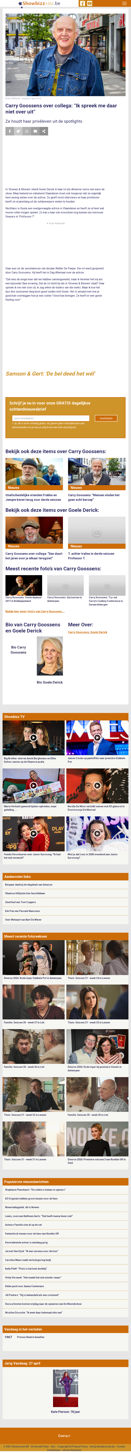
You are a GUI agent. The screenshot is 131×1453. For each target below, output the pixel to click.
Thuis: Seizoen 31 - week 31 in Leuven (25, 1159)
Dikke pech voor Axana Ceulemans (24, 1286)
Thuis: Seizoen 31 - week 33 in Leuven (89, 1022)
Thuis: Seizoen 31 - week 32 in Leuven (25, 1115)
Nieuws (13, 488)
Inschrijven (106, 418)
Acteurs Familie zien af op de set (23, 1224)
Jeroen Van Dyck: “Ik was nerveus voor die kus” (31, 1251)
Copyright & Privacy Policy (72, 1446)
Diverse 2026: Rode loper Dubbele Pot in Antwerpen (33, 978)
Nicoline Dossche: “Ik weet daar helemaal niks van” (33, 1312)
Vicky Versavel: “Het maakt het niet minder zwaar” (33, 1277)
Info (53, 1446)
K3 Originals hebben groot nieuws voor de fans (31, 1198)
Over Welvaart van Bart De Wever (23, 919)
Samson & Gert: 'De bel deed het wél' (49, 373)
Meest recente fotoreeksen (25, 936)
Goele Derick (98, 632)
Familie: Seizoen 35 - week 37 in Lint (24, 1022)
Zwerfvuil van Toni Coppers (20, 902)
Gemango (75, 1450)
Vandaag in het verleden (23, 1329)
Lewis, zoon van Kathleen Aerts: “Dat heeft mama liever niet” (39, 1216)
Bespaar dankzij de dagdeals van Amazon (28, 884)
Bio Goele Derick (50, 682)
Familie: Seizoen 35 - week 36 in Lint (24, 1067)
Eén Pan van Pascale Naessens (22, 911)
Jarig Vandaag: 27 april (22, 1363)
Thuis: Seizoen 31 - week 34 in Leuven (89, 978)
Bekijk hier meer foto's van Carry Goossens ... (35, 611)
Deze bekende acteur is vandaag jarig (26, 1242)
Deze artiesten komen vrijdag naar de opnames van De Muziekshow (43, 1304)
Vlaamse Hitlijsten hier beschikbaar (25, 893)
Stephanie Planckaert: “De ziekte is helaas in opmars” (35, 1189)
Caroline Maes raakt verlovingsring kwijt (28, 1260)
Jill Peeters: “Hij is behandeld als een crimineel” (32, 1295)
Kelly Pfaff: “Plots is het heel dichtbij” (26, 1268)
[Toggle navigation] (124, 3)
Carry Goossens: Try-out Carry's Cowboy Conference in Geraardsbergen (106, 601)
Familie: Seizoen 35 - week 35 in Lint (88, 1115)
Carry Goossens (78, 632)
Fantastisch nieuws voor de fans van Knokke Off (32, 1233)
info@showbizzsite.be (102, 1446)
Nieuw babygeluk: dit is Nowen (22, 1207)
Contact (64, 1436)
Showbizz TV (14, 717)
